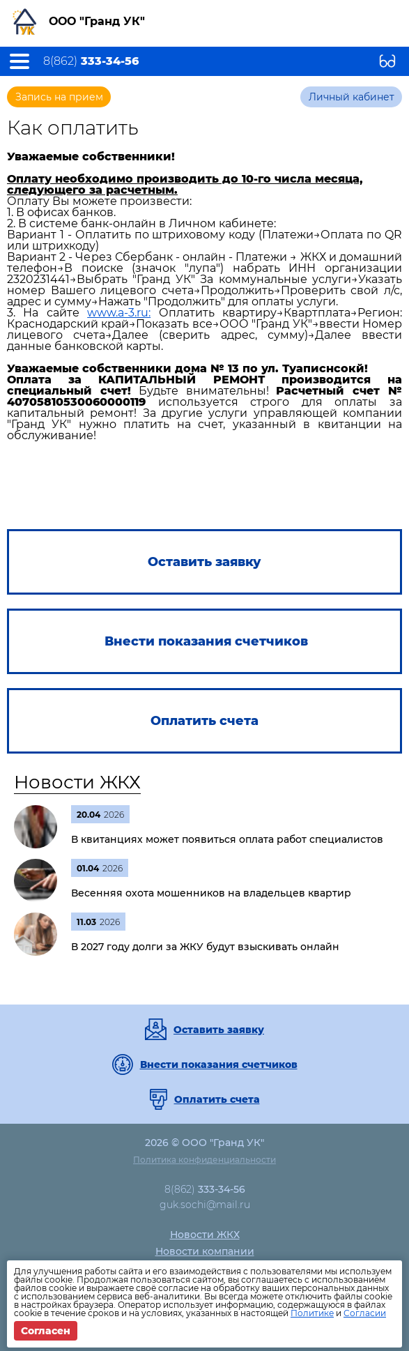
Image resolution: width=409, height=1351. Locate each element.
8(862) (91, 61)
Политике (312, 1313)
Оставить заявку (218, 1030)
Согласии (365, 1313)
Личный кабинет (351, 97)
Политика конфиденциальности (204, 1159)
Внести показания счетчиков (219, 1064)
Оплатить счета (217, 1099)
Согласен (45, 1331)
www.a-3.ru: (119, 312)
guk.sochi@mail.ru (205, 1204)
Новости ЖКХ (77, 782)
